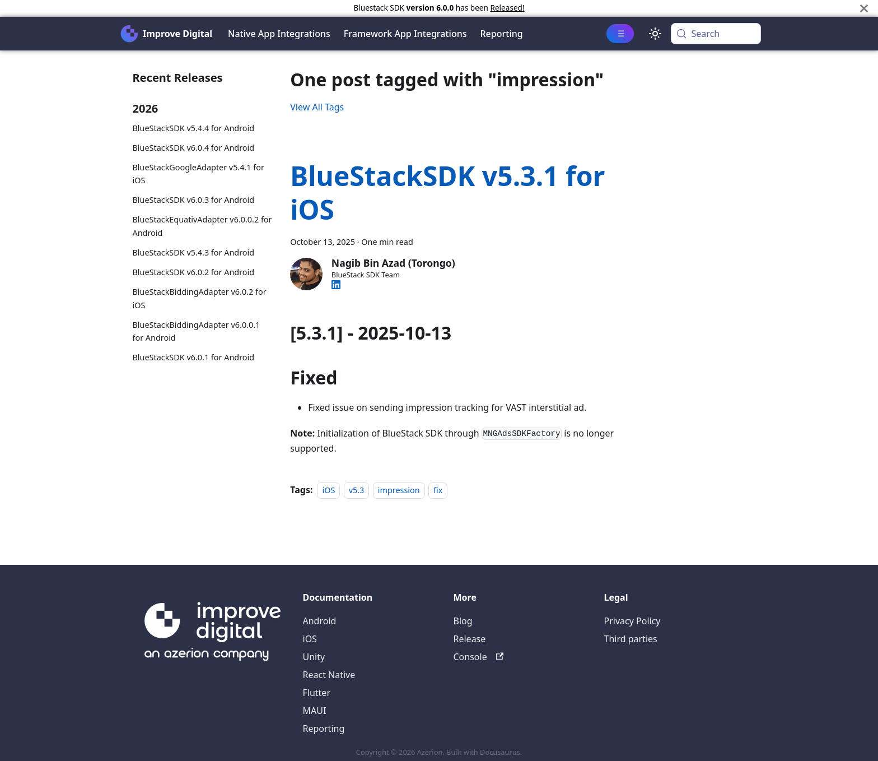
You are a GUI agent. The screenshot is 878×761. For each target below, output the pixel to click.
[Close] (864, 8)
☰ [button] (621, 33)
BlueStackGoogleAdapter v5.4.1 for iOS (198, 174)
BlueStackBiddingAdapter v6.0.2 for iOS (200, 298)
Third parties (630, 639)
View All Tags (317, 107)
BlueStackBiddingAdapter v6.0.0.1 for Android (196, 331)
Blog (463, 621)
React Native (329, 675)
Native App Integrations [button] (279, 33)
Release (470, 639)
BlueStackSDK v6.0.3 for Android (194, 199)
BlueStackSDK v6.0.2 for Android (194, 272)
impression (399, 490)
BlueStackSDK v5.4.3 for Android (194, 252)
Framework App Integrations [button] (405, 33)
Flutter (317, 692)
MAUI (314, 710)
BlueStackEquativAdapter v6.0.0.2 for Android (202, 226)
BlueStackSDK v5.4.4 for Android (194, 128)
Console (479, 657)
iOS (328, 490)
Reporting (501, 33)
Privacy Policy (632, 621)
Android (320, 621)
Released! (507, 7)
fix (437, 490)
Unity (314, 657)
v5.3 (357, 490)
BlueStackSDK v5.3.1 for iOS (447, 192)
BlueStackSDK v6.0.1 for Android (194, 357)
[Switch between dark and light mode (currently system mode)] (655, 34)
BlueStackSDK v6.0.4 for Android (194, 147)
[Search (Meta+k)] (716, 33)
